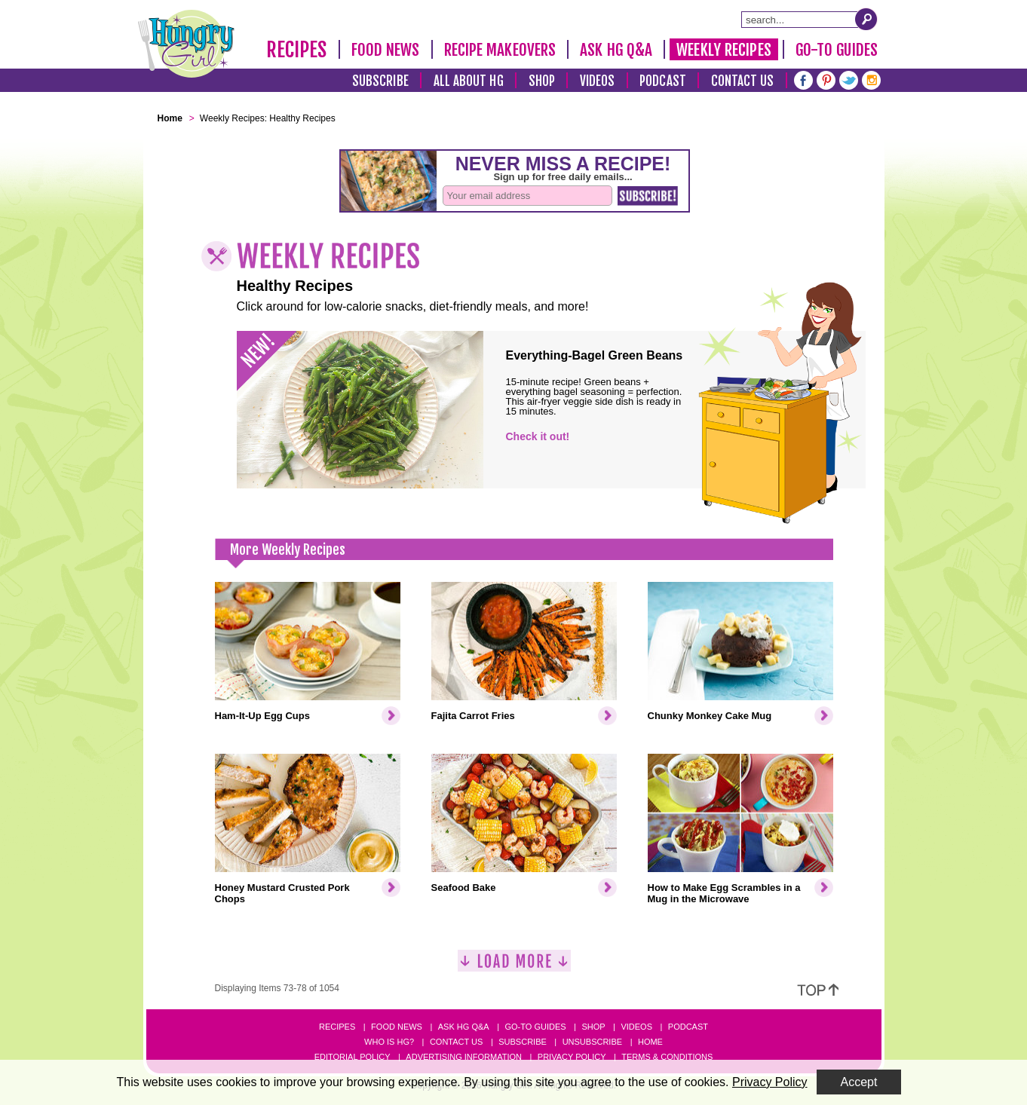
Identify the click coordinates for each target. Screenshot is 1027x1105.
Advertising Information (464, 1056)
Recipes (296, 50)
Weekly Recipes (723, 50)
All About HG (469, 81)
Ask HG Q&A (616, 50)
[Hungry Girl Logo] (186, 44)
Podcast (662, 81)
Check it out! (538, 436)
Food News (385, 50)
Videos (597, 81)
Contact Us (742, 81)
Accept (859, 1082)
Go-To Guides (837, 50)
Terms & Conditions (667, 1056)
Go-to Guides (535, 1026)
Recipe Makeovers (500, 50)
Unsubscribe (592, 1041)
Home (650, 1041)
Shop (542, 81)
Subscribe (380, 81)
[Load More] (514, 967)
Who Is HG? (389, 1041)
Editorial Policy (352, 1056)
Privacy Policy (572, 1056)
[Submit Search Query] (866, 19)
